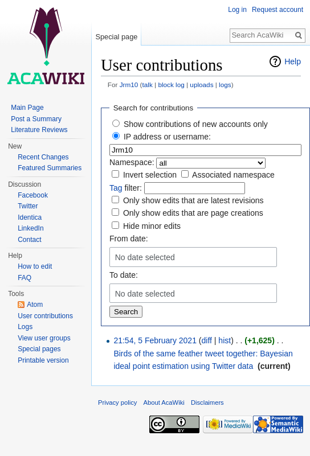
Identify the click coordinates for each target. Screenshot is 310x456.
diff (207, 340)
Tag (116, 187)
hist (224, 340)
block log (171, 84)
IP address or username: (167, 136)
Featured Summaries (49, 168)
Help (292, 61)
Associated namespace (233, 174)
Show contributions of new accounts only (196, 124)
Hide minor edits (152, 226)
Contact (29, 240)
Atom (35, 305)
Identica (30, 217)
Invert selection (150, 174)
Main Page (27, 108)
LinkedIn (30, 228)
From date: (128, 238)
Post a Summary (36, 119)
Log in (237, 10)
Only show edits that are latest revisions (193, 200)
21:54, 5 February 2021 (155, 340)
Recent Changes (43, 157)
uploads (201, 84)
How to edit (35, 266)
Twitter (28, 206)
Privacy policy (117, 402)
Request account (277, 10)
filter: (125, 187)
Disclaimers (207, 402)
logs (225, 84)
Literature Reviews (39, 130)
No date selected (145, 257)
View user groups (44, 338)
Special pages (39, 349)
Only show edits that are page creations (193, 212)
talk (147, 84)
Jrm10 (129, 84)
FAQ (24, 278)
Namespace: (131, 162)
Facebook (33, 195)
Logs (25, 327)
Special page (116, 36)
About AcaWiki (164, 402)
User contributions (45, 316)
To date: (123, 275)
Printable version (43, 360)
